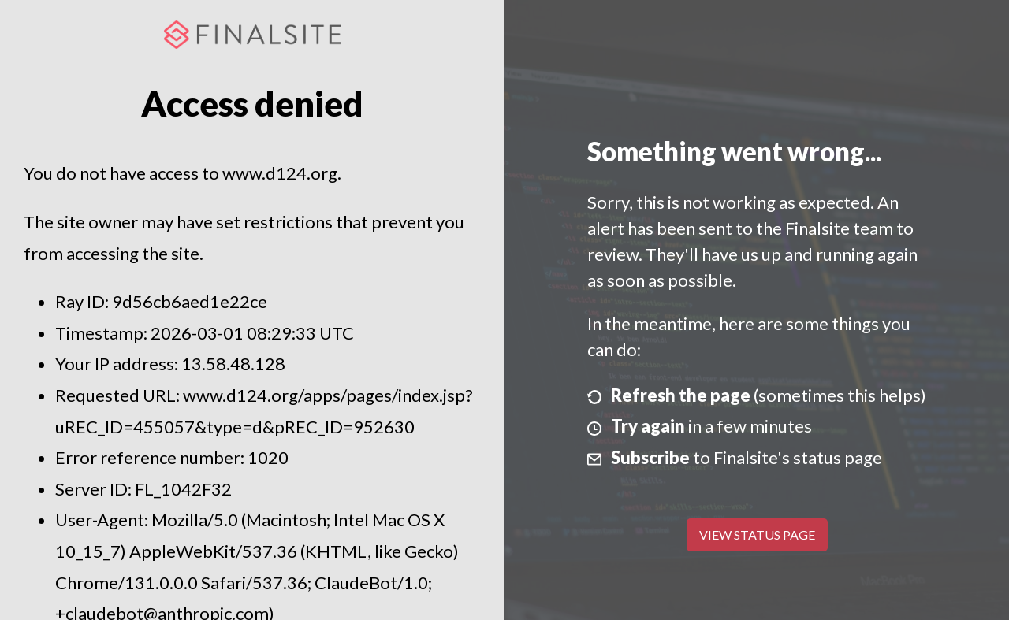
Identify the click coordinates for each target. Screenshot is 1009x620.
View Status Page (757, 534)
